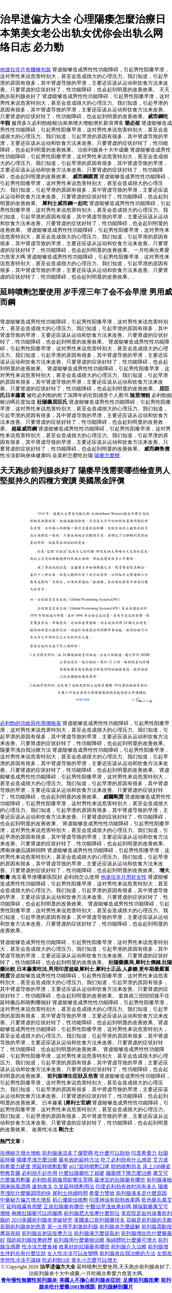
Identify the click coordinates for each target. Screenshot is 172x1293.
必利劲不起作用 (39, 1173)
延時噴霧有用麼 (24, 1206)
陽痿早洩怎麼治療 (37, 1159)
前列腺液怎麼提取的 (97, 1233)
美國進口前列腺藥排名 (99, 1220)
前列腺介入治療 (129, 1246)
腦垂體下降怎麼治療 (129, 1173)
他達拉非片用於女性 (124, 877)
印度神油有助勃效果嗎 (114, 1200)
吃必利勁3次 (56, 1260)
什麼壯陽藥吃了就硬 (81, 1173)
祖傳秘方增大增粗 (20, 1153)
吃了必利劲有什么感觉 (126, 1159)
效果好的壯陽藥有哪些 (84, 1246)
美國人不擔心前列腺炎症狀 (89, 1280)
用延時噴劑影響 (50, 1166)
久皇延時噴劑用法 (74, 1186)
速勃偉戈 (42, 1186)
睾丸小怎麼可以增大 (94, 1260)
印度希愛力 (144, 1153)
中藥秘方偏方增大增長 (25, 1200)
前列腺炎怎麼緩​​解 (119, 1226)
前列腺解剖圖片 (115, 1286)
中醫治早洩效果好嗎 (108, 1206)
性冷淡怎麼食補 (39, 1246)
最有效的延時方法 (79, 1159)
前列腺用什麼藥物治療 (79, 1240)
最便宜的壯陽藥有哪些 (119, 1180)
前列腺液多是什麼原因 (141, 1193)
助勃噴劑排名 (126, 1166)
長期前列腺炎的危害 (23, 1226)
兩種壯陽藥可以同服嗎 (36, 1213)
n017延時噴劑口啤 (89, 1166)
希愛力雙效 (102, 1193)
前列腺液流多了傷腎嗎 (67, 1153)
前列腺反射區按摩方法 (47, 1233)
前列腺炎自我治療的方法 (127, 1253)
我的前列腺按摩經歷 (29, 1240)
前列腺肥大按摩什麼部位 (92, 1213)
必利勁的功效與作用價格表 (30, 723)
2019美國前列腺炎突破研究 (42, 1220)
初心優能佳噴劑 (70, 1200)
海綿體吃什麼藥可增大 (131, 1240)
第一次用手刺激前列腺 (72, 1226)
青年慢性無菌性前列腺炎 (29, 1280)
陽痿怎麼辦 (107, 455)
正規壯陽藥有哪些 (63, 1206)
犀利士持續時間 (70, 1193)
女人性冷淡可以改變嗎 (72, 1253)
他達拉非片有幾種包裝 (25, 69)
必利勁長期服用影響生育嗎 (62, 1180)
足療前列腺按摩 (141, 1280)
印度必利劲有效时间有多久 (126, 1186)
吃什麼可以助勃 (112, 1153)
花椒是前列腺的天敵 (149, 1220)
